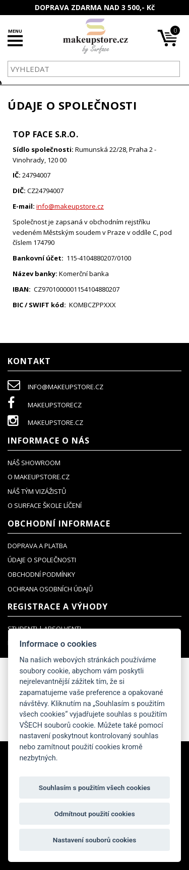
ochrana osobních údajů (50, 588)
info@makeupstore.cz (70, 206)
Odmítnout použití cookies (94, 814)
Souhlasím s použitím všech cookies (95, 788)
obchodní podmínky (41, 574)
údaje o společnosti (42, 559)
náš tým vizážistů (37, 491)
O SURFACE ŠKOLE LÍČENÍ (45, 505)
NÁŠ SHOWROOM (34, 462)
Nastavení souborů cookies (94, 840)
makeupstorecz (45, 404)
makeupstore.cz (45, 422)
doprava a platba (37, 545)
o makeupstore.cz (39, 476)
